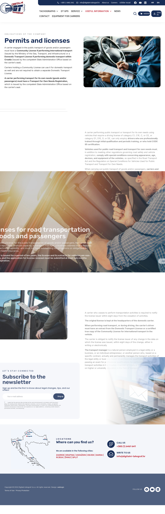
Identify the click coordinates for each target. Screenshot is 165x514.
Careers (114, 3)
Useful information (98, 11)
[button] (135, 14)
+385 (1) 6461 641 (126, 446)
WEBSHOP (148, 14)
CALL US (121, 442)
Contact (44, 16)
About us (105, 3)
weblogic (60, 487)
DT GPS (64, 11)
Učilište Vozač (125, 3)
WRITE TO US (123, 452)
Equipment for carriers (66, 16)
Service (77, 11)
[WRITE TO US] (111, 454)
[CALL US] (111, 444)
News (117, 11)
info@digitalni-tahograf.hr (131, 456)
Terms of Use (9, 490)
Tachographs (48, 11)
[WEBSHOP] (141, 14)
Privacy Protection (22, 490)
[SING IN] (155, 14)
